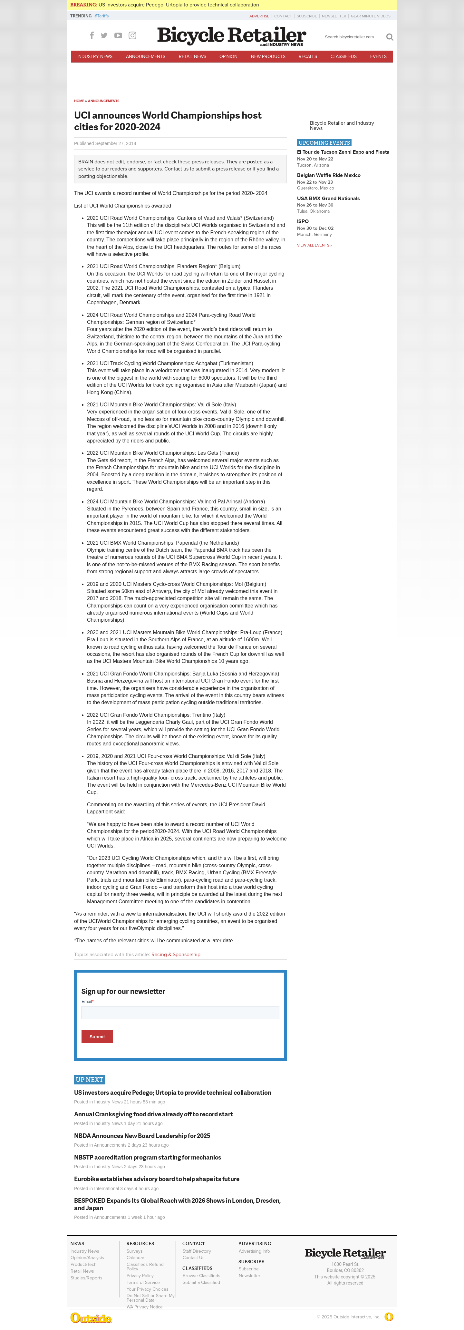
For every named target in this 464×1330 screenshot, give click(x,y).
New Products (268, 56)
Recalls (308, 56)
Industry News (94, 56)
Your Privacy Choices (148, 1289)
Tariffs (103, 16)
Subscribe (307, 16)
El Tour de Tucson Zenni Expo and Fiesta (343, 152)
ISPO (303, 221)
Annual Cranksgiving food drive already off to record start (153, 1114)
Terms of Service (143, 1282)
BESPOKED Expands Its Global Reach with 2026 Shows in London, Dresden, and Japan (177, 1204)
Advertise (259, 16)
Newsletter (334, 16)
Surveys (135, 1251)
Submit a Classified (201, 1282)
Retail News (192, 56)
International (106, 1188)
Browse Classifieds (201, 1275)
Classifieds (344, 56)
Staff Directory (197, 1251)
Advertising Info (254, 1251)
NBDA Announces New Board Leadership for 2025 (142, 1135)
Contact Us (194, 1257)
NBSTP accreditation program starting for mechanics (147, 1157)
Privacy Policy (140, 1275)
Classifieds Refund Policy (145, 1267)
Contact (283, 16)
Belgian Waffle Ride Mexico (329, 175)
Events (378, 56)
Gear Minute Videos (371, 16)
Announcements (145, 56)
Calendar (135, 1257)
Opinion (228, 56)
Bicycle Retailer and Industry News (342, 125)
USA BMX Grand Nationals (328, 198)
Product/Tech (84, 1264)
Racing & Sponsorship (175, 954)
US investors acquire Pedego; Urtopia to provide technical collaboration (179, 5)
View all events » (314, 245)
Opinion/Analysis (87, 1257)
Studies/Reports (86, 1277)
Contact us (176, 169)
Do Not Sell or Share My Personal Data (151, 1298)
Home (79, 101)
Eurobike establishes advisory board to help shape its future (156, 1178)
